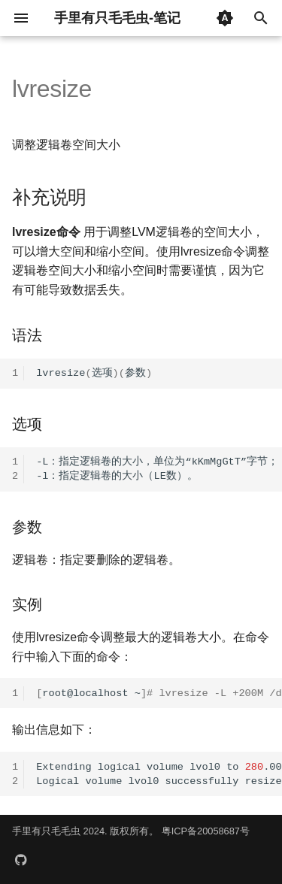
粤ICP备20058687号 (206, 831)
